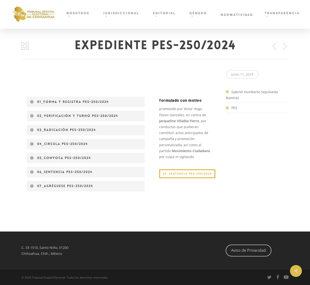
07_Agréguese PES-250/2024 (61, 186)
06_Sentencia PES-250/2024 (61, 172)
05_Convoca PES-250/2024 (60, 158)
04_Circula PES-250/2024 (59, 144)
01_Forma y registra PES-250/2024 (69, 102)
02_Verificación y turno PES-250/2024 (74, 116)
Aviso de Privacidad (248, 250)
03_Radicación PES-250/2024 (63, 130)
